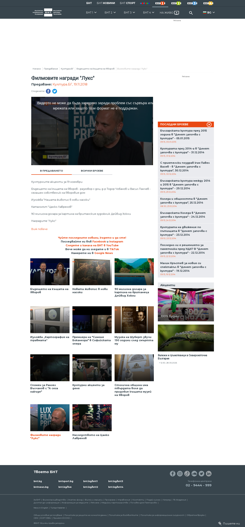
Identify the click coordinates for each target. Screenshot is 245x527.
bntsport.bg (65, 481)
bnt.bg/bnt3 (115, 481)
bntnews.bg (41, 487)
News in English (41, 508)
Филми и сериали (94, 500)
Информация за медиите (75, 502)
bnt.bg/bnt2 (90, 487)
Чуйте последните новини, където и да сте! (92, 237)
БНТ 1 (89, 12)
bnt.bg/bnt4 (115, 487)
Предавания (51, 68)
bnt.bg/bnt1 (90, 481)
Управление (124, 500)
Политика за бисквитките (123, 515)
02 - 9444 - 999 (199, 485)
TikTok (114, 249)
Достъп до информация (46, 502)
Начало (37, 68)
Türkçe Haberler (57, 508)
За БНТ (37, 500)
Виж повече (39, 229)
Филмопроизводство (54, 500)
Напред (167, 500)
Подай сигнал (153, 500)
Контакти (138, 500)
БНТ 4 (147, 12)
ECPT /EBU (45, 518)
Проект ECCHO (61, 518)
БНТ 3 (128, 12)
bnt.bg (38, 481)
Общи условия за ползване (48, 515)
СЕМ (36, 518)
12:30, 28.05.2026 (169, 363)
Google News (103, 253)
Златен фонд (75, 500)
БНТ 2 (108, 12)
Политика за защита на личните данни (85, 515)
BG (209, 12)
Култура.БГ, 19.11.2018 (70, 84)
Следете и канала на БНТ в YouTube (92, 245)
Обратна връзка (195, 515)
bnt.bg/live (65, 487)
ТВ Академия (179, 500)
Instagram (116, 241)
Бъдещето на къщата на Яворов (96, 68)
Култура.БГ (67, 68)
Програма (110, 500)
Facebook (99, 241)
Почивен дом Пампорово (143, 502)
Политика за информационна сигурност (162, 515)
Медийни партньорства (114, 502)
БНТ (89, 3)
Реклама (177, 20)
